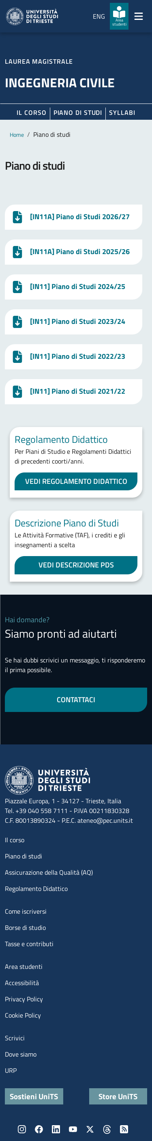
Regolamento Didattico (36, 888)
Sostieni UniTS (34, 1096)
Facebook (39, 1129)
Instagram (22, 1129)
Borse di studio (25, 927)
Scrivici (15, 1038)
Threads (107, 1129)
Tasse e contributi (29, 944)
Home (17, 134)
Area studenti (24, 966)
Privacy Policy (24, 999)
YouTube (73, 1129)
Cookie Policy (23, 1015)
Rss (124, 1129)
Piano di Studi (78, 112)
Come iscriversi (26, 911)
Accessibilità (22, 983)
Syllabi (122, 112)
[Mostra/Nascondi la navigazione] (138, 16)
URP (11, 1070)
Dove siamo (20, 1054)
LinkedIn (56, 1129)
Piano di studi (23, 856)
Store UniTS (117, 1096)
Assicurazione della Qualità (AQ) (49, 872)
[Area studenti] (119, 16)
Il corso (31, 112)
